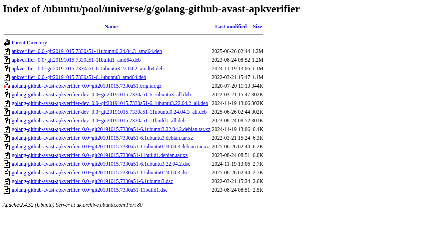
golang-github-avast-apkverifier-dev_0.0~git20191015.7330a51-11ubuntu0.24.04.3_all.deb (109, 112)
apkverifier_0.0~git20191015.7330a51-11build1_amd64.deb (76, 60)
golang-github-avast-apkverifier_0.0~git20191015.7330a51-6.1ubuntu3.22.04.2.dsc (101, 164)
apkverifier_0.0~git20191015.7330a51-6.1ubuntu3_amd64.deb (79, 77)
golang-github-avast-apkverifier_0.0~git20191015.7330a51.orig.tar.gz (86, 86)
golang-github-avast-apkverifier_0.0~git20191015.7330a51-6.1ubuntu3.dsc (92, 181)
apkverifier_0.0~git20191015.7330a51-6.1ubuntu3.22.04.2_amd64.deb (87, 68)
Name (111, 26)
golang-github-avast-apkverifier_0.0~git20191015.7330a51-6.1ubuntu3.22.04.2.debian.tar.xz (111, 129)
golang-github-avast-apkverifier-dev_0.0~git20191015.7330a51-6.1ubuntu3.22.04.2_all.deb (110, 103)
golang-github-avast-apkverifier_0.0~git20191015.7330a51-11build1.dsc (89, 190)
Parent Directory (29, 42)
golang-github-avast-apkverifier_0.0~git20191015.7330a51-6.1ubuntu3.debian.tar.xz (102, 138)
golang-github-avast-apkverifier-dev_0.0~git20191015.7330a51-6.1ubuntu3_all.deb (101, 94)
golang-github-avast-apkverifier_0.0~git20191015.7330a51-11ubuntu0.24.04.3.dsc (100, 172)
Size (257, 26)
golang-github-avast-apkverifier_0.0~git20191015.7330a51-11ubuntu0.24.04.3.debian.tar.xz (110, 146)
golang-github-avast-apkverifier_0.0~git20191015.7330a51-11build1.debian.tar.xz (100, 155)
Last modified (231, 26)
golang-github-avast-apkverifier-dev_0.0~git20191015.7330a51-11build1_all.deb (98, 120)
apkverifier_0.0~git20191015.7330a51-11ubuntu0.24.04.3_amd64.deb (87, 51)
